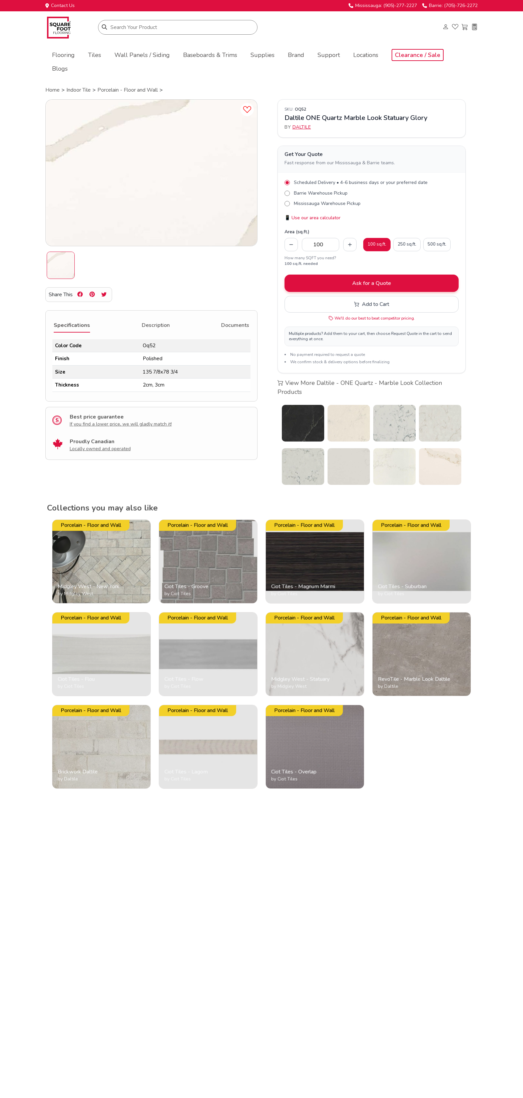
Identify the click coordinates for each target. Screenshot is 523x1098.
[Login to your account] (445, 27)
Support (329, 55)
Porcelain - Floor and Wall (127, 90)
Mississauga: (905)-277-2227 (383, 5)
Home (52, 90)
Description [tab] (156, 325)
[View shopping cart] (465, 27)
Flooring (63, 55)
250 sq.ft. (407, 244)
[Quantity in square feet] (320, 244)
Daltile (302, 127)
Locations (365, 55)
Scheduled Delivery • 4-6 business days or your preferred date (361, 182)
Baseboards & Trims (210, 55)
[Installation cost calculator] (474, 27)
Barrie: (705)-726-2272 (450, 5)
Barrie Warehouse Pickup (321, 193)
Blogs (60, 69)
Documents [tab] (235, 325)
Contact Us (60, 5)
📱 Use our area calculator (313, 218)
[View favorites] (455, 27)
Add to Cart (371, 304)
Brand (296, 55)
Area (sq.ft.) (297, 232)
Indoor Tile (78, 90)
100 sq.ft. (377, 244)
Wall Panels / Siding (142, 55)
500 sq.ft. (437, 244)
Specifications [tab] (72, 325)
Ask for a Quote (371, 283)
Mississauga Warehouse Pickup (327, 203)
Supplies (262, 55)
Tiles (94, 55)
